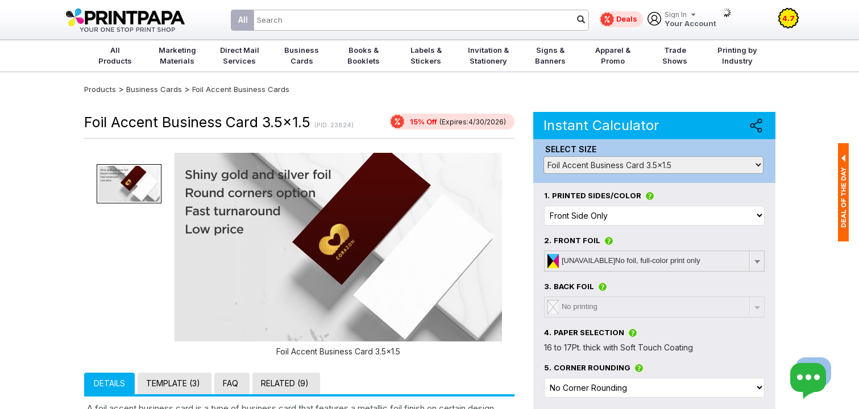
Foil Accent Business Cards (240, 89)
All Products (115, 55)
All (243, 19)
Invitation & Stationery (488, 55)
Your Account (690, 19)
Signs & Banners (550, 55)
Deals (626, 18)
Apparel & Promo (612, 55)
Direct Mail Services (239, 55)
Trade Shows (674, 55)
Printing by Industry (737, 55)
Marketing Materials (177, 55)
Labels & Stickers (426, 55)
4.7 (788, 18)
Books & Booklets (363, 55)
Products (100, 89)
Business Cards (301, 55)
